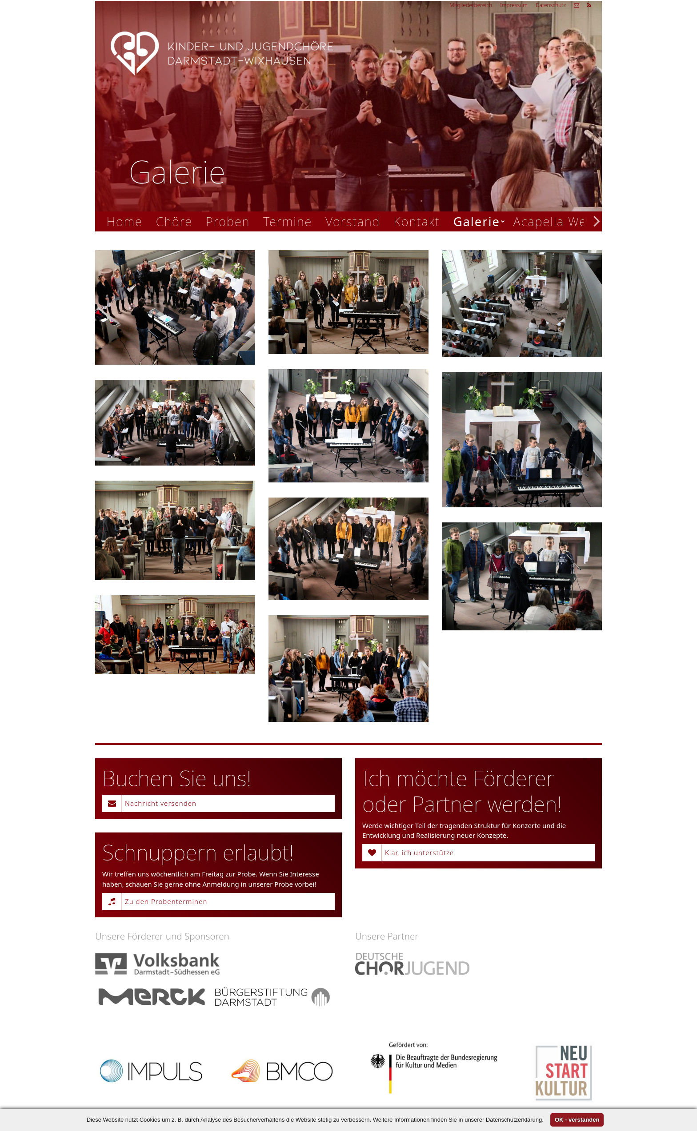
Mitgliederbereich (470, 5)
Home (125, 221)
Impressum (514, 5)
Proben (228, 221)
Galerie (476, 221)
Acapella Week (557, 221)
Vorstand (352, 221)
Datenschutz (551, 5)
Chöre (174, 221)
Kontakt (417, 221)
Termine (287, 221)
